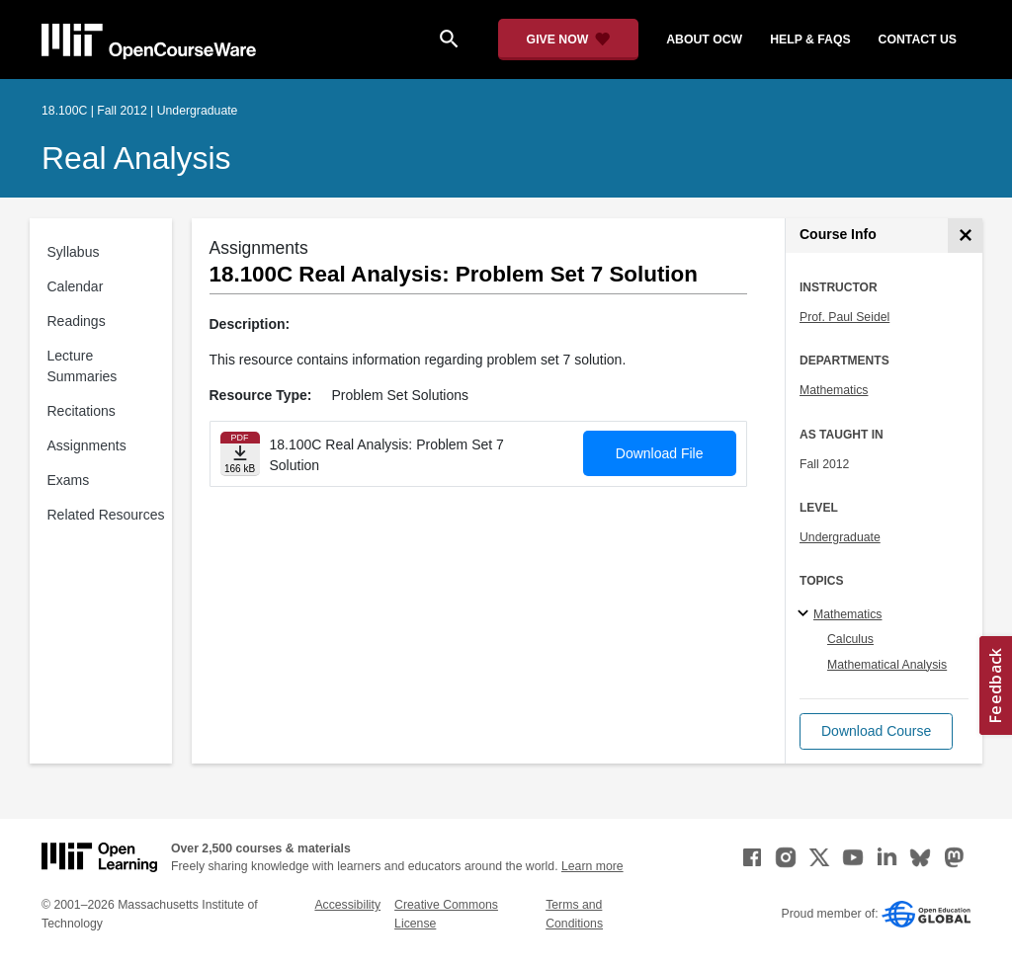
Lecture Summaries (82, 366)
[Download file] (240, 454)
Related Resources (106, 515)
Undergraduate (840, 537)
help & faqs (810, 39)
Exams (68, 480)
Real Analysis (136, 158)
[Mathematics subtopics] (806, 614)
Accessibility (347, 905)
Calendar (75, 286)
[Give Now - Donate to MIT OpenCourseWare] (568, 39)
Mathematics (834, 390)
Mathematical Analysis (887, 665)
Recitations (81, 411)
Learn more (592, 866)
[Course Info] (965, 235)
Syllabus (73, 252)
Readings (76, 321)
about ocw (704, 39)
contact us (918, 39)
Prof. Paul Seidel (844, 317)
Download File (660, 453)
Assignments (86, 445)
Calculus (850, 639)
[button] (876, 731)
